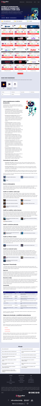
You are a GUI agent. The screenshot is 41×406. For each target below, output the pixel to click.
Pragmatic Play (21, 377)
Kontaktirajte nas (31, 379)
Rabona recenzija (20, 70)
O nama (31, 377)
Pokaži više (20, 73)
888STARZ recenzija (7, 46)
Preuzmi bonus (7, 33)
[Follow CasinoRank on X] (33, 392)
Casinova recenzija (20, 58)
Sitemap (11, 383)
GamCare (6, 327)
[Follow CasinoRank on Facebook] (29, 392)
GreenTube (21, 379)
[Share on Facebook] (8, 17)
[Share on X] (3, 17)
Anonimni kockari (7, 331)
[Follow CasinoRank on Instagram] (31, 392)
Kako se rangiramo (31, 380)
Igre (10, 379)
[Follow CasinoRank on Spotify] (37, 392)
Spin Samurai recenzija (20, 46)
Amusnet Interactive (21, 380)
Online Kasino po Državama (11, 382)
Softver (11, 380)
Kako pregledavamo (31, 382)
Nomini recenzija (7, 58)
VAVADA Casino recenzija (7, 70)
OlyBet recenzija (33, 58)
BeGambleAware (7, 329)
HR (2, 392)
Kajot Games (21, 382)
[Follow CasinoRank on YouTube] (35, 392)
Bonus (11, 377)
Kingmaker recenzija (33, 70)
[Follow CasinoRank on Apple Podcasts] (38, 392)
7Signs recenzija (33, 46)
